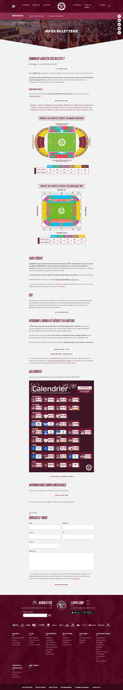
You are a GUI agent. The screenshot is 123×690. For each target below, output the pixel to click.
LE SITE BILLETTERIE (62, 69)
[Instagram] (119, 20)
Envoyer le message (61, 584)
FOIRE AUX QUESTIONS (61, 495)
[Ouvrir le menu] (13, 6)
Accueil (14, 22)
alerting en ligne (35, 96)
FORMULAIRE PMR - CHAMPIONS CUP (61, 354)
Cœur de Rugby (82, 687)
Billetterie (36, 5)
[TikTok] (119, 32)
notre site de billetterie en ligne (59, 361)
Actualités (25, 5)
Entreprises (77, 5)
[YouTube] (119, 28)
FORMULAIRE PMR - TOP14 (61, 349)
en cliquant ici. (67, 279)
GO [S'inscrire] (49, 615)
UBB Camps (34, 665)
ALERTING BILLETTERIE (61, 100)
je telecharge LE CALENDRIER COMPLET (61, 476)
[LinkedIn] (119, 24)
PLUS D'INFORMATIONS (61, 312)
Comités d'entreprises (56, 16)
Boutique (46, 5)
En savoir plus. (75, 578)
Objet (31, 542)
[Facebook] (119, 16)
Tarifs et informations (36, 16)
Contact (102, 5)
